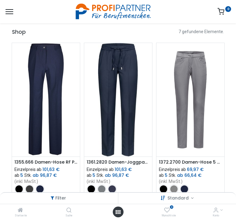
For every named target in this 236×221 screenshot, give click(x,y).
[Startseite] (20, 210)
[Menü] (9, 11)
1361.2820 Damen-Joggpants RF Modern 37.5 (118, 162)
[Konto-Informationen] (216, 210)
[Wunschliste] (167, 210)
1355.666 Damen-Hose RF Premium (45, 162)
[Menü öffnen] (118, 212)
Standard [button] (178, 198)
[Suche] (69, 210)
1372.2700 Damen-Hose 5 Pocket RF (190, 162)
